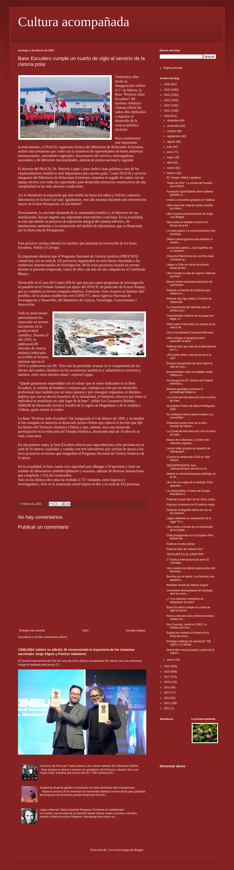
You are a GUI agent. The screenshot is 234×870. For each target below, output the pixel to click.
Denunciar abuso (172, 766)
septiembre (174, 136)
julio (170, 146)
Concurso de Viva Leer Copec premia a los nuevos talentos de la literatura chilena (89, 765)
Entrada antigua (135, 630)
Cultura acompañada (73, 21)
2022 (167, 105)
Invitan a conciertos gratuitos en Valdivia (190, 199)
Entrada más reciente (32, 630)
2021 (167, 110)
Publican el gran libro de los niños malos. (191, 499)
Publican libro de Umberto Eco (184, 549)
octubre (172, 131)
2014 (167, 692)
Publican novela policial (180, 544)
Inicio (85, 630)
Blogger (138, 850)
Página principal (172, 67)
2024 (167, 94)
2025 (167, 89)
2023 (167, 100)
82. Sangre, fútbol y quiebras (183, 177)
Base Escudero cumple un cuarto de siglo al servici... (188, 609)
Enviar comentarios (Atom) (51, 637)
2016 (167, 682)
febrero (171, 173)
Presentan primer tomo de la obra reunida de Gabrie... (186, 424)
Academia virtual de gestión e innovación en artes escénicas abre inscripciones (87, 787)
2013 (167, 698)
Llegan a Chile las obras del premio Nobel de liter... (187, 266)
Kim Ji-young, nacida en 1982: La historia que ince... (186, 626)
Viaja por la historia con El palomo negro (190, 504)
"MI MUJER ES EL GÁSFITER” (185, 554)
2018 (167, 671)
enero (171, 659)
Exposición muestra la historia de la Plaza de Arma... (187, 634)
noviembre (173, 125)
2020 (167, 116)
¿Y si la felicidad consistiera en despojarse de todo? (185, 600)
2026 (167, 84)
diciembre (173, 120)
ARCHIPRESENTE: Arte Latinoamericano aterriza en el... (187, 467)
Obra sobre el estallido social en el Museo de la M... (187, 224)
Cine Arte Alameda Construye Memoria (189, 332)
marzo (171, 168)
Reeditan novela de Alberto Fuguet (187, 585)
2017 (167, 676)
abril (170, 162)
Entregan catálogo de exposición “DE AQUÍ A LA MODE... (188, 643)
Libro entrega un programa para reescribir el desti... (185, 339)
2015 (167, 687)
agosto (171, 141)
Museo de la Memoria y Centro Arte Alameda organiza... (187, 441)
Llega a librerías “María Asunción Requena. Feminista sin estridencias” (82, 809)
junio (170, 152)
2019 (167, 666)
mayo (171, 157)
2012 (167, 703)
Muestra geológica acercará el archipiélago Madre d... (184, 390)
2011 (167, 708)
